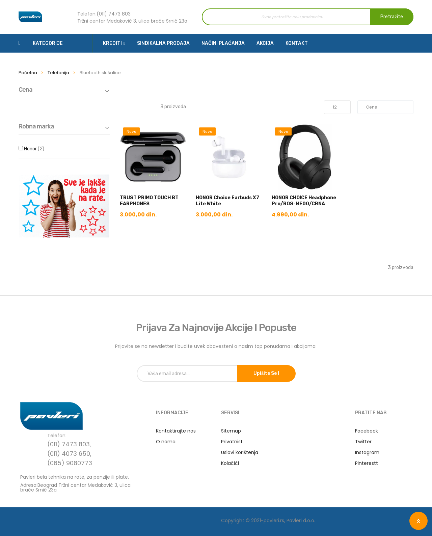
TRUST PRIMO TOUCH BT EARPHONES (149, 201)
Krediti (112, 43)
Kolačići (230, 463)
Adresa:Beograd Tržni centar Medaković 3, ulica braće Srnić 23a (75, 487)
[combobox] (307, 16)
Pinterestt (366, 463)
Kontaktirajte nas (176, 431)
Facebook (366, 431)
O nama (166, 442)
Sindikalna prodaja (163, 43)
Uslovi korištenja (239, 452)
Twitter (363, 442)
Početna (28, 72)
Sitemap (231, 431)
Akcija (265, 43)
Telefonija (59, 72)
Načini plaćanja (223, 43)
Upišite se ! (266, 373)
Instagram (367, 452)
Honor (40, 149)
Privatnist (232, 442)
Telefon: (87, 13)
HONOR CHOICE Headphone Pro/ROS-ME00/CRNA (304, 201)
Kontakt (297, 43)
